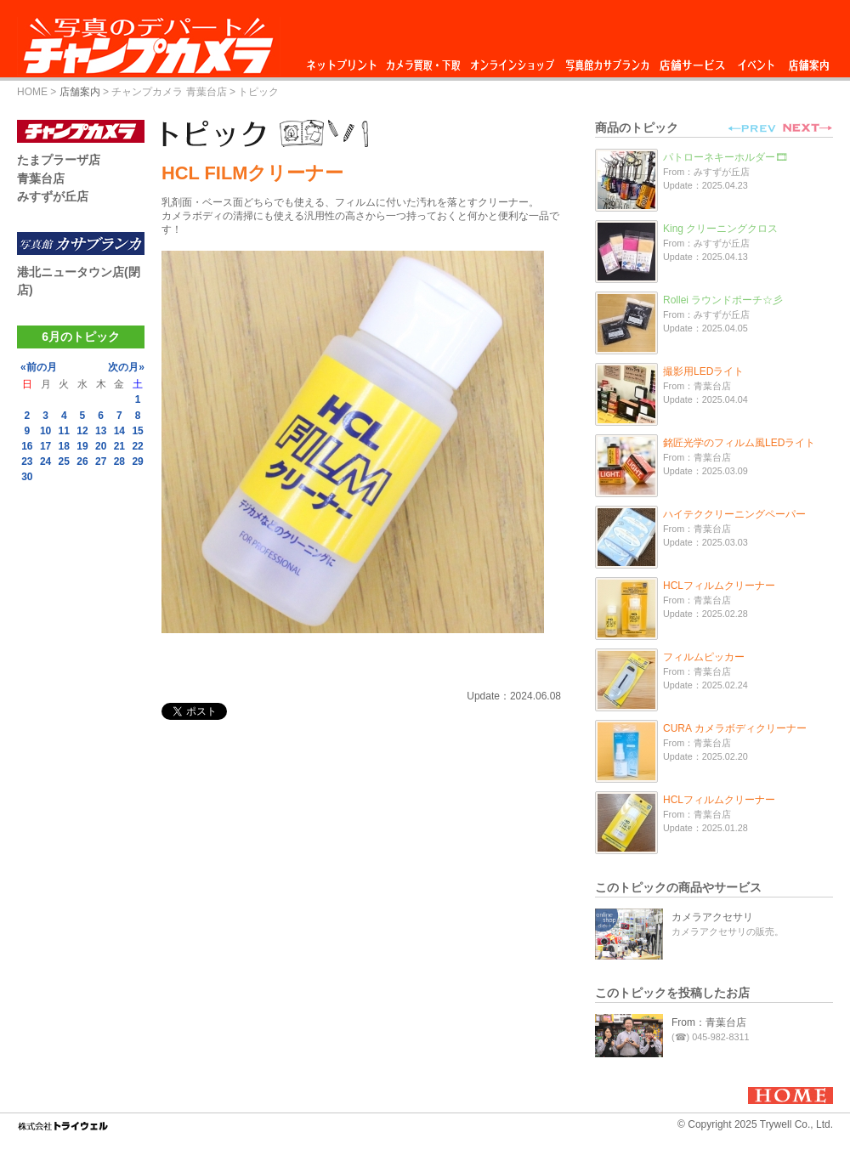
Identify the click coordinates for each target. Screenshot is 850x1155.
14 (119, 431)
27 (100, 461)
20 (100, 446)
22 (137, 446)
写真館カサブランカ (606, 61)
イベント (756, 61)
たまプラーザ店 (58, 160)
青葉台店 (41, 178)
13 (100, 431)
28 (119, 461)
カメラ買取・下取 (424, 61)
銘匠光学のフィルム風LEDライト (739, 443)
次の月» (126, 367)
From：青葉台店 (709, 1022)
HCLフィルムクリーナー (719, 586)
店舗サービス (691, 61)
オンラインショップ (511, 61)
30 (26, 477)
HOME (32, 92)
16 (26, 446)
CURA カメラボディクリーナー (735, 728)
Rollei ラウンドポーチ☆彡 (723, 300)
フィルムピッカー (704, 657)
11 (64, 431)
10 (45, 431)
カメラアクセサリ (712, 917)
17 (45, 446)
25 (64, 461)
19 (82, 446)
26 (82, 461)
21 (119, 446)
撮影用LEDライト (703, 371)
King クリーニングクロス (720, 229)
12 (82, 431)
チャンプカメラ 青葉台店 (168, 92)
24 (45, 461)
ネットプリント (344, 61)
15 (137, 431)
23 (26, 461)
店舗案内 (809, 61)
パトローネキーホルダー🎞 (725, 157)
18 (64, 446)
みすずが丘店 (52, 196)
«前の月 (38, 367)
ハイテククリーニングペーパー (734, 514)
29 (137, 461)
